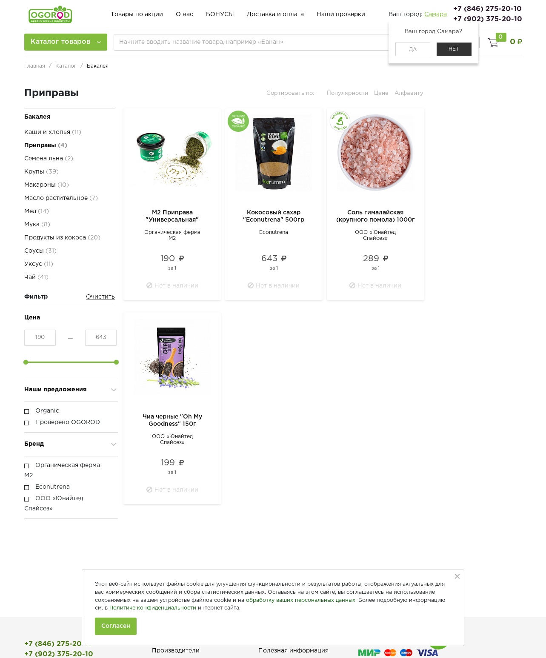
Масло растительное (61, 198)
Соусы (40, 251)
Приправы (45, 145)
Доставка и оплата (275, 14)
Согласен (115, 626)
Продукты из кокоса (62, 237)
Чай (36, 277)
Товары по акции (137, 14)
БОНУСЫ (220, 14)
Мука (37, 224)
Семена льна (48, 158)
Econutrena (273, 232)
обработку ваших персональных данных (300, 600)
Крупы (41, 171)
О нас (184, 14)
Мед (36, 211)
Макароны (46, 185)
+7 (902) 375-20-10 (487, 19)
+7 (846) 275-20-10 (487, 9)
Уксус (38, 264)
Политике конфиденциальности (152, 608)
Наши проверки (341, 14)
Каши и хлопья (52, 132)
